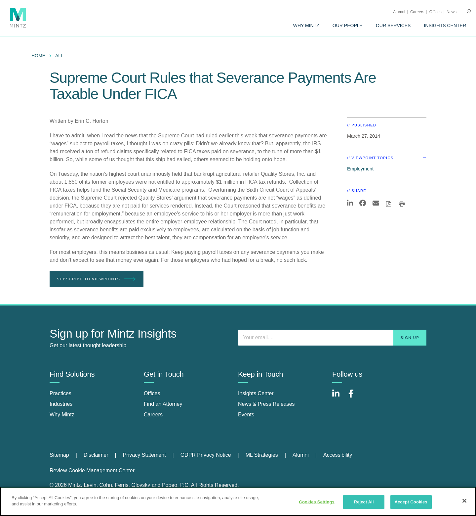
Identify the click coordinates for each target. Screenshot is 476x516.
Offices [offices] (152, 393)
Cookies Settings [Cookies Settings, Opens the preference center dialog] (317, 501)
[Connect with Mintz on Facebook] (355, 397)
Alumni (399, 12)
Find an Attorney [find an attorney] (163, 404)
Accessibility (337, 455)
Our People (348, 25)
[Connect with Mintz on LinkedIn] (338, 397)
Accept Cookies (410, 501)
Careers (417, 12)
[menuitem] (306, 25)
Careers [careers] (153, 414)
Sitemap (59, 455)
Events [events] (246, 414)
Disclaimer (96, 455)
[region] (238, 501)
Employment (360, 168)
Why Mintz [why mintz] (62, 414)
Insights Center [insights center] (256, 393)
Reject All (364, 501)
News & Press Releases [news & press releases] (266, 404)
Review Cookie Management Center (92, 470)
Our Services (393, 25)
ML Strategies (262, 455)
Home (38, 55)
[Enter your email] (332, 338)
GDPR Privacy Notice (205, 455)
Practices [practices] (60, 393)
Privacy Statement (144, 455)
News (451, 12)
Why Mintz (306, 25)
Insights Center (445, 25)
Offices (435, 12)
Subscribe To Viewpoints (96, 279)
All (59, 55)
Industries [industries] (61, 404)
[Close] (464, 500)
